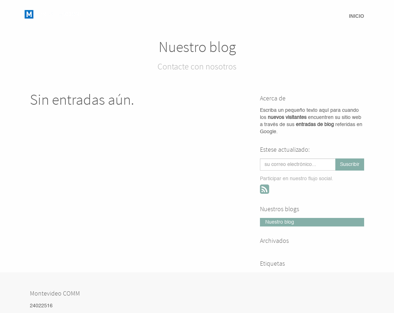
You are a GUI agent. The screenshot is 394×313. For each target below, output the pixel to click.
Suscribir (350, 164)
